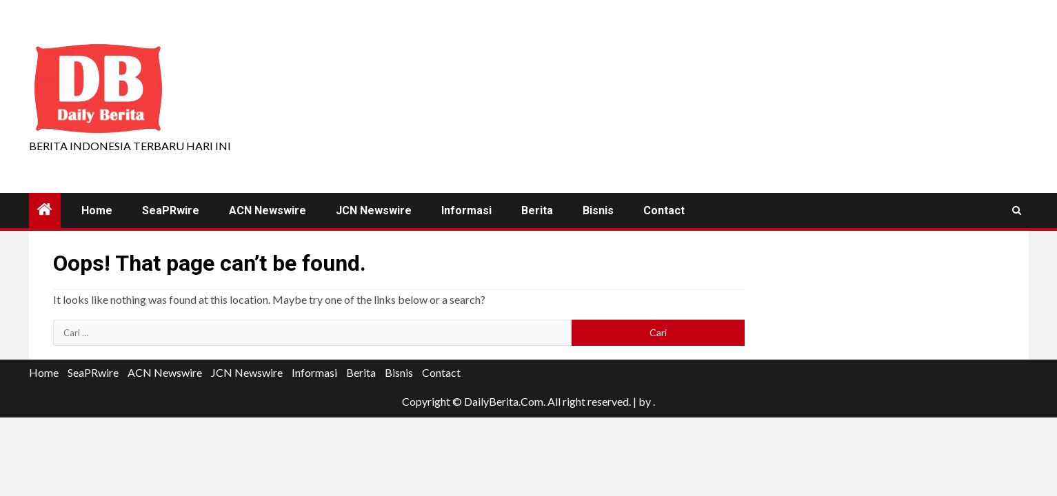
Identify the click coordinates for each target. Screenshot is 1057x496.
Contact (664, 210)
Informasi (466, 210)
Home (96, 210)
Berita (537, 210)
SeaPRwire (170, 210)
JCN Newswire (374, 210)
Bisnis (598, 210)
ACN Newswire (267, 210)
